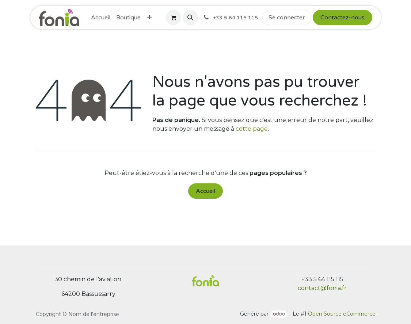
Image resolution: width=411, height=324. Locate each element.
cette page (252, 128)
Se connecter (287, 17)
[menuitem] (100, 17)
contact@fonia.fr (322, 288)
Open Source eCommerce (342, 313)
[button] (190, 17)
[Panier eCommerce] (173, 17)
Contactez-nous (342, 17)
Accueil (205, 191)
